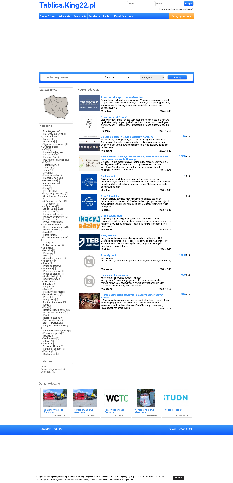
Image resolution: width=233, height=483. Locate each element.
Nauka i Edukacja (51, 209)
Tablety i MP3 (50, 165)
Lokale (46, 232)
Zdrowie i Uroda (51, 346)
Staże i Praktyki (51, 276)
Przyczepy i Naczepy (54, 193)
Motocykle (48, 191)
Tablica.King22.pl (67, 5)
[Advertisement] (97, 45)
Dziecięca (48, 253)
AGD (45, 149)
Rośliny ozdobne (51, 317)
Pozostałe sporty (52, 333)
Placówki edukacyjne (54, 216)
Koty (45, 307)
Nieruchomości (50, 224)
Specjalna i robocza (53, 258)
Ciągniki (47, 286)
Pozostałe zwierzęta (54, 312)
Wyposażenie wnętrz (54, 144)
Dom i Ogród (49, 131)
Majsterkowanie (51, 178)
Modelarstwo (50, 180)
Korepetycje (49, 211)
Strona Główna (48, 16)
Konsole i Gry (49, 157)
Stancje (47, 242)
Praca (45, 263)
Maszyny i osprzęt (52, 292)
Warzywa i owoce (52, 320)
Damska (47, 250)
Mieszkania (49, 235)
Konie (46, 304)
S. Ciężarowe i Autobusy (55, 196)
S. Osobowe (49, 203)
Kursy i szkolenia (51, 214)
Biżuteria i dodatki (52, 349)
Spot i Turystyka (51, 323)
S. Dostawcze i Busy (53, 201)
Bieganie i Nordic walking (55, 325)
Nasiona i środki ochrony (55, 310)
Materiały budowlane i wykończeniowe (53, 135)
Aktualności (64, 16)
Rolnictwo (47, 284)
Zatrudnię (48, 281)
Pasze (46, 297)
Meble (46, 139)
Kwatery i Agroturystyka (55, 330)
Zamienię (47, 343)
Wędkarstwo (49, 338)
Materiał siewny (51, 294)
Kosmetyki (48, 351)
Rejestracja (165, 9)
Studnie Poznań (173, 410)
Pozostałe (48, 260)
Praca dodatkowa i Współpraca (51, 267)
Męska (46, 255)
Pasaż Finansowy (123, 16)
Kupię (46, 188)
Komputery (49, 154)
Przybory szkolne (52, 222)
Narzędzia (48, 141)
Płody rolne (49, 299)
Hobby (45, 170)
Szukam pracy (50, 279)
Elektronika (48, 147)
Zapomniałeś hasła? (182, 9)
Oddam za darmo (51, 245)
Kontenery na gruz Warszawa (53, 411)
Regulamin (94, 16)
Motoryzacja (49, 183)
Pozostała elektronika (54, 159)
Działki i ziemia (51, 229)
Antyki (46, 172)
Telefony (47, 167)
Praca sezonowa (52, 271)
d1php (189, 428)
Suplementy (49, 354)
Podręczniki (49, 219)
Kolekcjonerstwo (51, 175)
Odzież (46, 248)
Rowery (47, 336)
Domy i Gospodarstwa (54, 227)
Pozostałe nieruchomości (56, 237)
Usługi (45, 341)
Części (46, 185)
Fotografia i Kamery (53, 152)
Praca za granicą (52, 273)
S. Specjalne (49, 206)
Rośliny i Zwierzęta (52, 302)
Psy (45, 315)
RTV (45, 162)
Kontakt (107, 16)
